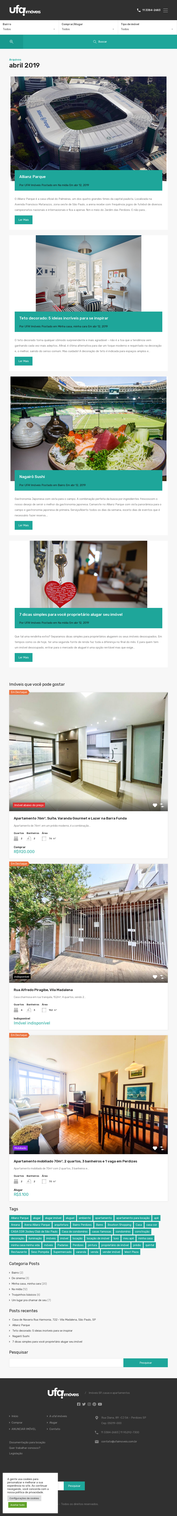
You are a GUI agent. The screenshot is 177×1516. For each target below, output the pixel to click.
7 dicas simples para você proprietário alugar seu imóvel (70, 614)
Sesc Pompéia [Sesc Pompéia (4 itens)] (40, 1252)
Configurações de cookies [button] (24, 1498)
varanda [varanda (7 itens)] (81, 1252)
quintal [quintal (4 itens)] (149, 1245)
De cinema (18, 1278)
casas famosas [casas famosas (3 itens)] (101, 1231)
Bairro (61, 485)
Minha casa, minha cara (72, 326)
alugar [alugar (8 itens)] (37, 1218)
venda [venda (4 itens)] (94, 1252)
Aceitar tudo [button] (17, 1505)
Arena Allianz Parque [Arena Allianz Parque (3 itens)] (37, 1224)
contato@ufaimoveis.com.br (119, 1441)
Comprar (17, 1422)
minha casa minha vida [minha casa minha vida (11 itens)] (25, 1245)
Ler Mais (23, 219)
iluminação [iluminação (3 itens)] (35, 1238)
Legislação (16, 1453)
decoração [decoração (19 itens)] (17, 1238)
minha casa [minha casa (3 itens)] (145, 1238)
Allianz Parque (32, 176)
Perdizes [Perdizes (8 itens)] (78, 1245)
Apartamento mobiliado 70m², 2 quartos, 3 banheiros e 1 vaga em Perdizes (75, 1161)
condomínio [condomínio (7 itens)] (123, 1231)
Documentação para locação (27, 1442)
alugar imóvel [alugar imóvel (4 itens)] (53, 1218)
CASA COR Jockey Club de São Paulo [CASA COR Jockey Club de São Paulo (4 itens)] (34, 1231)
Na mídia (63, 185)
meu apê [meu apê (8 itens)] (128, 1238)
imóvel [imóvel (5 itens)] (64, 1238)
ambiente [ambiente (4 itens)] (85, 1218)
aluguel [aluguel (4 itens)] (70, 1218)
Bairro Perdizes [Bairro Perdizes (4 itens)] (82, 1224)
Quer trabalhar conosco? (24, 1448)
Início (15, 1416)
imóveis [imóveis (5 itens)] (51, 1238)
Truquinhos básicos (24, 1294)
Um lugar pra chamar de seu (29, 1300)
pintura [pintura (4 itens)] (92, 1245)
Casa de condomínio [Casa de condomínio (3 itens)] (75, 1231)
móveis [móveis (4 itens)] (48, 1245)
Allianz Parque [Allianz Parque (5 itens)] (20, 1218)
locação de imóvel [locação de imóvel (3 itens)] (98, 1238)
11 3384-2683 (151, 10)
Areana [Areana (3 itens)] (15, 1224)
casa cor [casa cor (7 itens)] (151, 1224)
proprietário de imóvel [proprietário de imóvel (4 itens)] (115, 1245)
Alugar (53, 1422)
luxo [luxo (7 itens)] (116, 1238)
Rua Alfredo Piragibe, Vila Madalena (43, 990)
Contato (54, 1429)
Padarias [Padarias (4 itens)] (62, 1245)
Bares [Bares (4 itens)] (99, 1224)
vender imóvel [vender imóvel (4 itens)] (111, 1252)
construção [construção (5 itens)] (142, 1231)
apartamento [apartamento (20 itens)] (103, 1218)
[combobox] (29, 29)
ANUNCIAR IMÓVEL (24, 1429)
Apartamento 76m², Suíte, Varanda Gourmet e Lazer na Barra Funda (70, 818)
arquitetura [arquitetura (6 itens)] (61, 1224)
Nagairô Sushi (32, 476)
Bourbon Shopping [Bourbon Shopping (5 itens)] (119, 1224)
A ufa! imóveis (58, 1416)
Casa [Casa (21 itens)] (139, 1224)
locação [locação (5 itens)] (77, 1238)
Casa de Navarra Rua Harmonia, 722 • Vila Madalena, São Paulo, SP (54, 1319)
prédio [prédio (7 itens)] (137, 1245)
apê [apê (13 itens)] (156, 1218)
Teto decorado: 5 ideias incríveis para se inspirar (63, 318)
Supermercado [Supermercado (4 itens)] (62, 1252)
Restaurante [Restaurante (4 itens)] (19, 1252)
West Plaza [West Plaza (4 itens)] (131, 1252)
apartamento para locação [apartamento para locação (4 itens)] (133, 1218)
